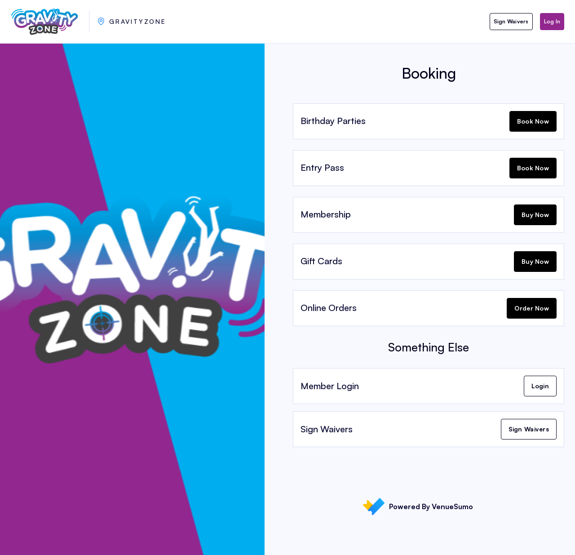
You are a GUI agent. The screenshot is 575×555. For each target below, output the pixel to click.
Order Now (531, 308)
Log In (552, 21)
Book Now (533, 121)
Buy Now (535, 214)
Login (540, 386)
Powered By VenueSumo (418, 506)
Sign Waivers (511, 21)
